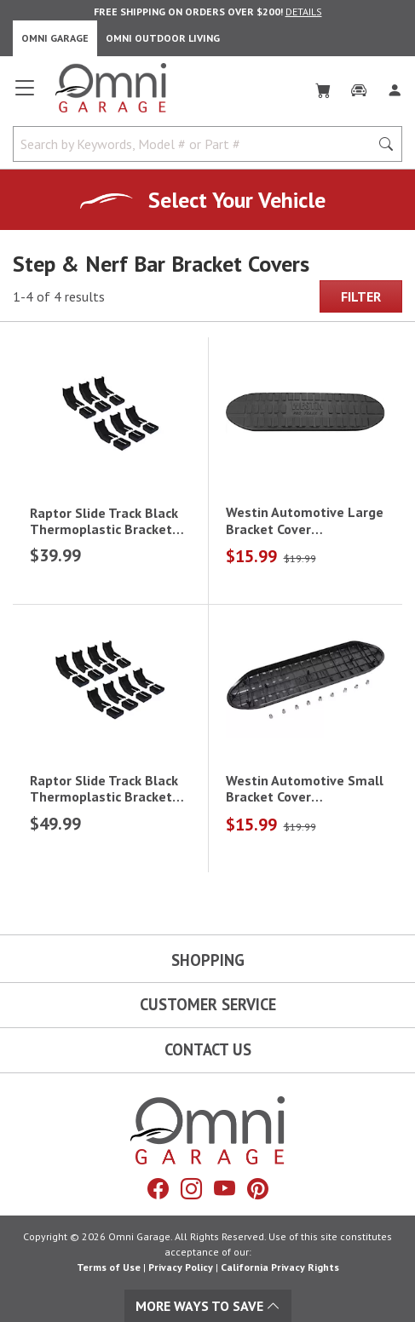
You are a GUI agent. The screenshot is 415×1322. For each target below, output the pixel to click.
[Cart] (323, 87)
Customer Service (208, 1004)
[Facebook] (158, 1189)
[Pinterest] (257, 1189)
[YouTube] (224, 1189)
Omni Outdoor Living (163, 38)
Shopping (208, 960)
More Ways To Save (207, 1305)
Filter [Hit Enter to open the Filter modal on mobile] (361, 296)
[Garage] (358, 87)
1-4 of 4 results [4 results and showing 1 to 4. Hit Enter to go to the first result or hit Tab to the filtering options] (59, 296)
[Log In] (394, 87)
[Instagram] (191, 1189)
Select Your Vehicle (237, 200)
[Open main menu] (24, 94)
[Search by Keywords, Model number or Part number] (196, 144)
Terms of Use (109, 1267)
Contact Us (207, 1049)
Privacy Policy (180, 1267)
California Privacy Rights (280, 1267)
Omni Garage (55, 38)
